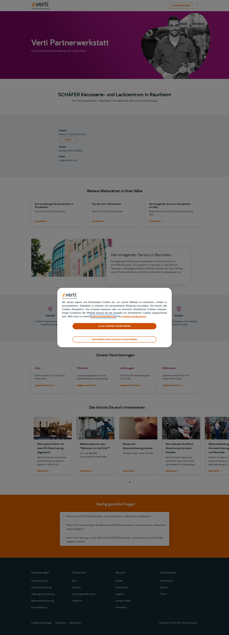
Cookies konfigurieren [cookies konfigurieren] (134, 316)
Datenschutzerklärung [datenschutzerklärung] (103, 316)
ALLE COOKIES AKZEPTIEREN (114, 326)
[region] (114, 317)
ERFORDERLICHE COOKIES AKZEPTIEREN (114, 339)
